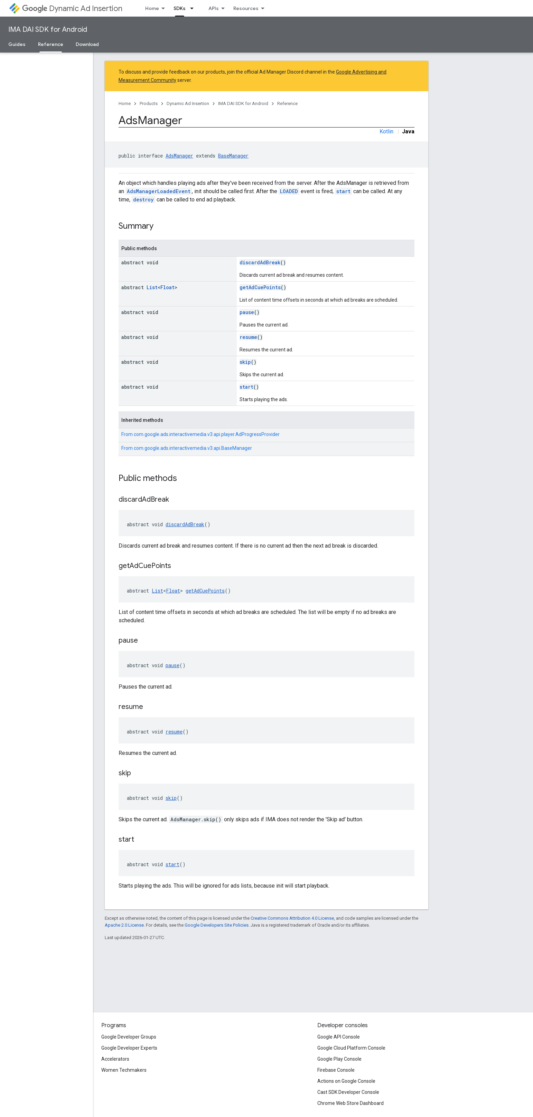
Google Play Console (339, 1059)
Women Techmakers (124, 1070)
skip (245, 362)
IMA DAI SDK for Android (47, 29)
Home (152, 8)
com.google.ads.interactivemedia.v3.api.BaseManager (193, 448)
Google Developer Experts (129, 1048)
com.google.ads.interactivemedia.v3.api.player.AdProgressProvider (207, 434)
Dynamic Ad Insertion (72, 8)
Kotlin (386, 131)
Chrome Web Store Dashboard (350, 1103)
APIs (213, 8)
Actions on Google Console (346, 1081)
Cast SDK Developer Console (348, 1092)
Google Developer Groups (128, 1037)
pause (247, 312)
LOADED (289, 191)
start (343, 191)
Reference (287, 103)
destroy (143, 199)
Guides (17, 44)
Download (87, 44)
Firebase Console (336, 1070)
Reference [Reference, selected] (50, 44)
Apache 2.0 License (124, 925)
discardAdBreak (260, 262)
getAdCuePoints (260, 287)
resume (248, 337)
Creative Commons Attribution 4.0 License (292, 918)
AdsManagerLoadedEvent (158, 191)
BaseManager (233, 155)
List (152, 287)
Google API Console (338, 1037)
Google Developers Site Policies (217, 925)
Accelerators (115, 1059)
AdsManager (179, 155)
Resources (246, 8)
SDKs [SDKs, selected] (180, 8)
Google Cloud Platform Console (351, 1048)
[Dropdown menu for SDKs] (194, 8)
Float (167, 287)
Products (149, 103)
